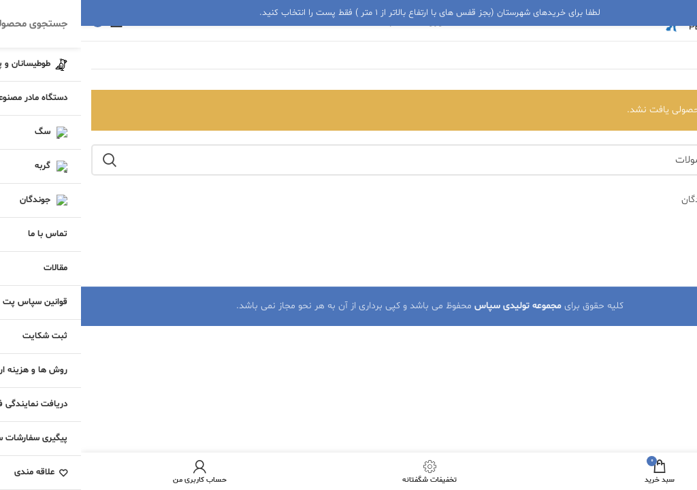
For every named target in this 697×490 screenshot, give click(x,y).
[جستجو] (348, 160)
